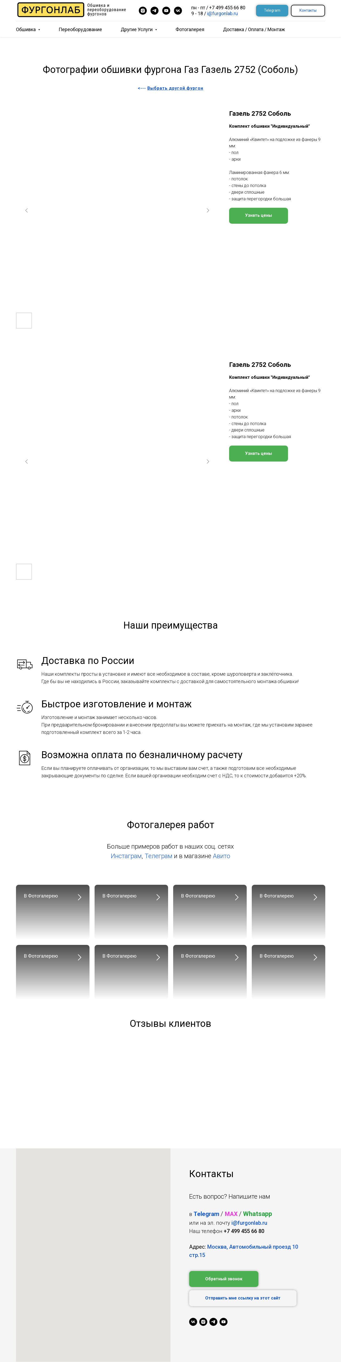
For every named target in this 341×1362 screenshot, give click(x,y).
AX (234, 1214)
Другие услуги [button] (137, 29)
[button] (223, 1279)
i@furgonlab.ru (222, 13)
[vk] (178, 11)
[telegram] (155, 11)
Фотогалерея (190, 29)
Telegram (206, 1214)
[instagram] (143, 11)
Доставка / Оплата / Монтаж (254, 29)
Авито (221, 856)
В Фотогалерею (41, 896)
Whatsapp (257, 1214)
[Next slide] (207, 210)
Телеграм (158, 856)
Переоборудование (80, 29)
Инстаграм (126, 856)
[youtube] (166, 11)
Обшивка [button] (26, 29)
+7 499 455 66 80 (227, 7)
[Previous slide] (26, 210)
